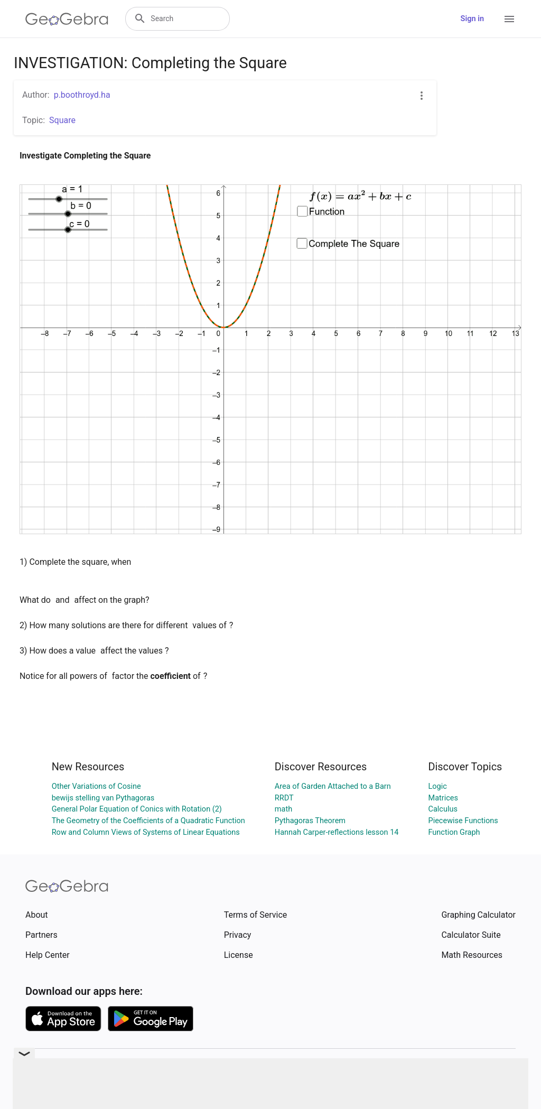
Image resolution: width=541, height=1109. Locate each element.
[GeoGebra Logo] (66, 19)
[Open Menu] (509, 19)
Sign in (472, 18)
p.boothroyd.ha (82, 95)
